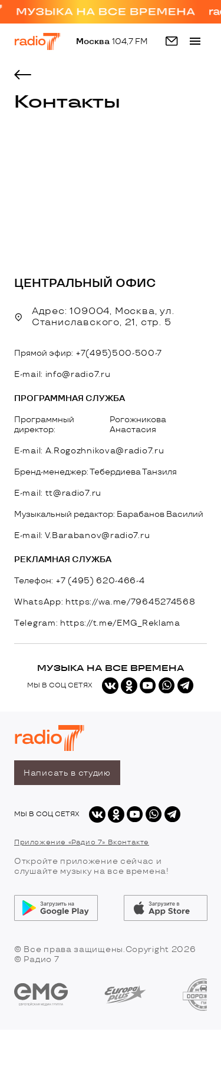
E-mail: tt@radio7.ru (57, 493)
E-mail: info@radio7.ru (62, 374)
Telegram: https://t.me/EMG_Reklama (97, 623)
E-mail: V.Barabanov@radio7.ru (82, 535)
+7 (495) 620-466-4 (100, 581)
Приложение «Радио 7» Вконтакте (81, 842)
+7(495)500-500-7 (119, 353)
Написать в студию (67, 773)
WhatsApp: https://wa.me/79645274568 (105, 602)
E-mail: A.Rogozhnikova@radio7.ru (89, 451)
